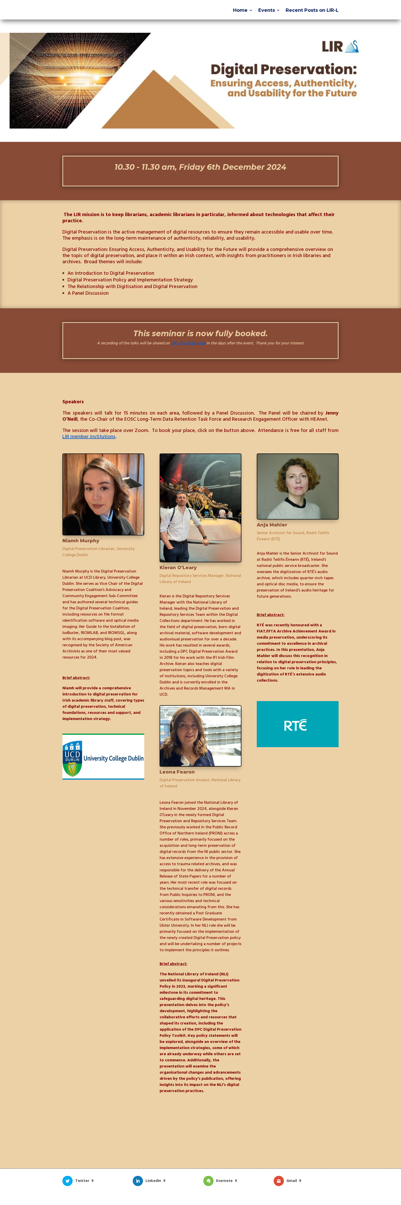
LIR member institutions (88, 436)
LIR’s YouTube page (188, 343)
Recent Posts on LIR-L (312, 10)
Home (240, 10)
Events (266, 10)
